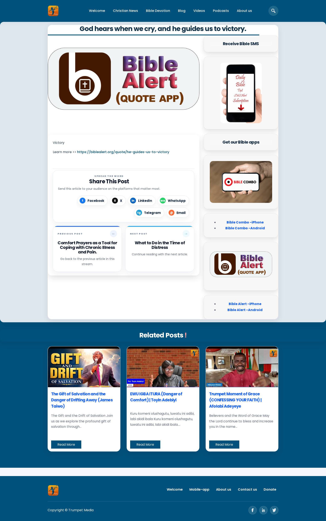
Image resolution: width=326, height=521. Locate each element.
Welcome (97, 10)
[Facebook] (252, 510)
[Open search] (273, 11)
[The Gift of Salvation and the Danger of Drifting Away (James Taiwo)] (84, 366)
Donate (270, 489)
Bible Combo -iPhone (245, 222)
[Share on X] (118, 201)
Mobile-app (199, 489)
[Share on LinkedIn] (142, 201)
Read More (66, 444)
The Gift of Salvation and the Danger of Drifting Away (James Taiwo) (82, 400)
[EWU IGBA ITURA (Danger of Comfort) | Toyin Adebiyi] (163, 366)
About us (244, 10)
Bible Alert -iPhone (245, 303)
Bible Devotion (158, 10)
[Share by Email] (177, 213)
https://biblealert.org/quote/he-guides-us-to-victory (123, 152)
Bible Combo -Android (245, 228)
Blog (181, 10)
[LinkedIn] (263, 510)
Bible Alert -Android (245, 310)
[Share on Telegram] (149, 213)
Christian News (125, 10)
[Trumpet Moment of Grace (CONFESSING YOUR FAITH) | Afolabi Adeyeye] (242, 366)
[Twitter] (274, 510)
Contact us (247, 489)
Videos (199, 10)
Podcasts (221, 10)
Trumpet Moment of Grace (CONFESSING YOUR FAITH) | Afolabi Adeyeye (235, 400)
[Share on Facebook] (92, 201)
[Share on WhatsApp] (173, 201)
